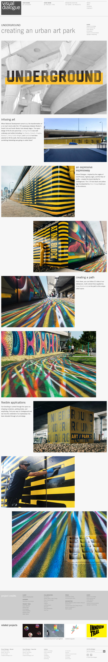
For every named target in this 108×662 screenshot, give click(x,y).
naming (45, 654)
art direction (89, 601)
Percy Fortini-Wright (14, 135)
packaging (67, 657)
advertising (46, 658)
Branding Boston (71, 3)
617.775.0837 (26, 654)
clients (89, 6)
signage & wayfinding (92, 604)
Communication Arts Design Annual (73, 605)
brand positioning (91, 598)
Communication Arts (70, 598)
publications (68, 655)
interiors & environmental (93, 603)
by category (27, 4)
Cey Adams (25, 133)
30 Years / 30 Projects (73, 4)
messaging (46, 655)
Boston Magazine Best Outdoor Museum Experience (75, 603)
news (88, 3)
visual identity (90, 600)
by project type (49, 4)
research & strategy (91, 596)
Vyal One (46, 610)
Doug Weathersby (82, 286)
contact (89, 8)
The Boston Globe (69, 596)
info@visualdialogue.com (6, 655)
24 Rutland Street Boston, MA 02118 (5, 651)
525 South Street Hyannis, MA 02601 (27, 651)
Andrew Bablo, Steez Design (50, 598)
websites (67, 652)
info (88, 4)
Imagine (38, 133)
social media (68, 658)
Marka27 (4, 135)
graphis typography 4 (70, 607)
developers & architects (28, 601)
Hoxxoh (32, 133)
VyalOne (28, 135)
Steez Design (94, 184)
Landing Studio (26, 131)
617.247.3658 (4, 654)
